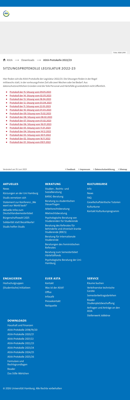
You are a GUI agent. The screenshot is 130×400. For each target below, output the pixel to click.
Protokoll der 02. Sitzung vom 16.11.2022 (30, 138)
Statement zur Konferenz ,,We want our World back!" (19, 204)
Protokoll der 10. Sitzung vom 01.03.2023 (30, 109)
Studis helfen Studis (14, 226)
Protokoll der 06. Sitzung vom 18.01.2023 (30, 124)
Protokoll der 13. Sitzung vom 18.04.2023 (30, 99)
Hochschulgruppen (13, 283)
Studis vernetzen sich (14, 197)
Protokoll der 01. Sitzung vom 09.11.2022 (30, 142)
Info (89, 188)
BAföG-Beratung (54, 196)
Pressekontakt (52, 301)
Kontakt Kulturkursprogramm (103, 211)
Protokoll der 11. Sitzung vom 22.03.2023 (30, 106)
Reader (11, 369)
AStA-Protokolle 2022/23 (20, 343)
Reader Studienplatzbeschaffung (101, 301)
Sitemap (123, 169)
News (6, 188)
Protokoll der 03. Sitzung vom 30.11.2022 (30, 135)
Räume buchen (95, 283)
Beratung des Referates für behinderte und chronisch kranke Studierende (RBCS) (63, 229)
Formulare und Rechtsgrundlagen (17, 363)
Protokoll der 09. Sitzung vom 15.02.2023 (30, 113)
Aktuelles (10, 183)
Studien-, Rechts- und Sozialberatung (57, 190)
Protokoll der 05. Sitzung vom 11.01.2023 (30, 127)
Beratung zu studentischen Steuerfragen (60, 202)
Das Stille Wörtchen (18, 373)
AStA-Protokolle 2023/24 (20, 347)
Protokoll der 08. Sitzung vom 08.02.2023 (31, 117)
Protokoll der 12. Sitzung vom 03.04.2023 (31, 102)
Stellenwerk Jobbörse (98, 315)
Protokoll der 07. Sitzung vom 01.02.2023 (30, 120)
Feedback (71, 169)
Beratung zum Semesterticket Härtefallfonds (61, 253)
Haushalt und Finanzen (20, 325)
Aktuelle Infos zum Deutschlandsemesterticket (18, 211)
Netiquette (51, 305)
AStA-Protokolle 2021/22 (20, 338)
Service (93, 278)
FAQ (89, 197)
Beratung (53, 183)
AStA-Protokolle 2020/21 (20, 334)
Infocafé (49, 296)
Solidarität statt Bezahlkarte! (18, 222)
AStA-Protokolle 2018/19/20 (22, 329)
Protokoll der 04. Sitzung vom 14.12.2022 (30, 131)
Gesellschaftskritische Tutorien (103, 202)
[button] (118, 3)
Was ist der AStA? (54, 287)
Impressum (85, 169)
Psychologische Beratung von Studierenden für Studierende (61, 219)
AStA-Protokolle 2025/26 (20, 356)
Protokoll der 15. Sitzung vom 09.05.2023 (30, 92)
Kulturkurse (97, 183)
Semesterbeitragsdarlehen (101, 295)
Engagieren (12, 278)
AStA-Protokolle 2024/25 (20, 352)
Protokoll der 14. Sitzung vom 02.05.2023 (30, 95)
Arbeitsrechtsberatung (57, 208)
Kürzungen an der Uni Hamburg (20, 193)
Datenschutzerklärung (105, 169)
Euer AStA (52, 278)
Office (48, 292)
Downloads (17, 320)
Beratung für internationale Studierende (60, 238)
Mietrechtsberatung (56, 213)
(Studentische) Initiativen (16, 287)
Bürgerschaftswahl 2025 (16, 217)
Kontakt (49, 283)
